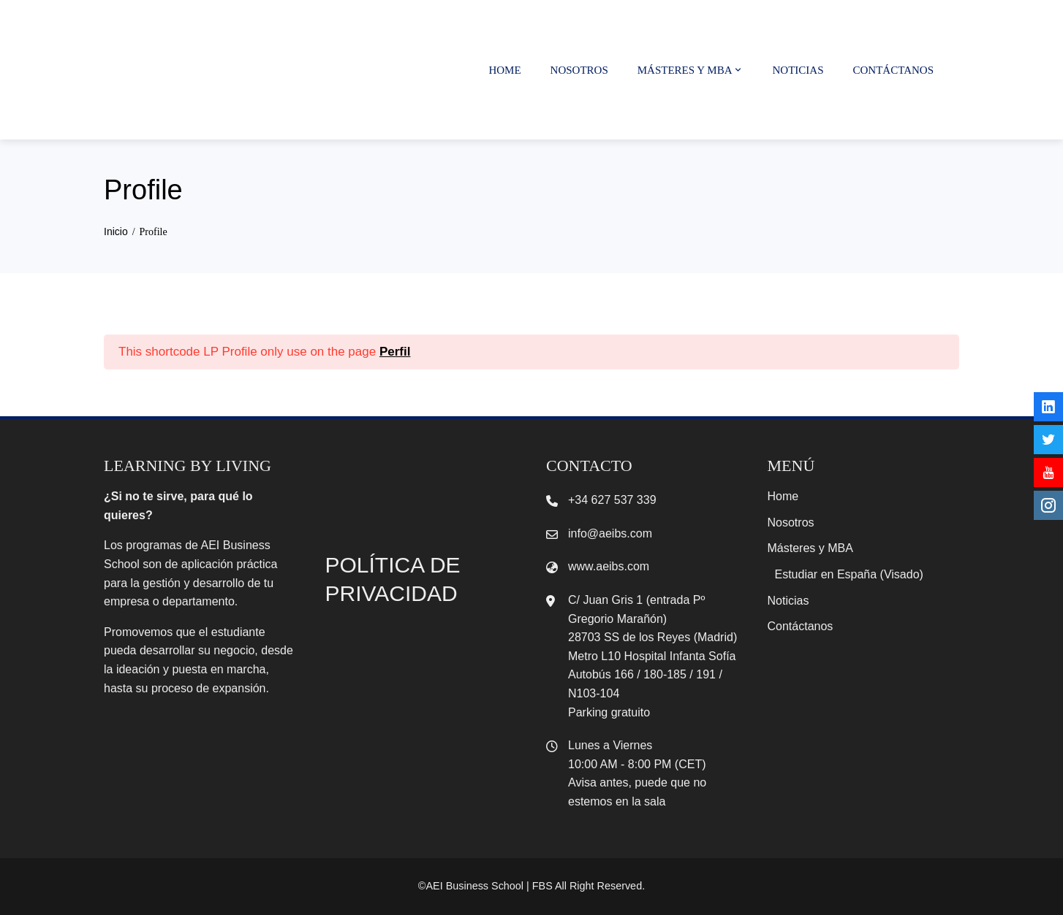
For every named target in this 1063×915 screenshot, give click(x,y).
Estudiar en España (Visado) (849, 574)
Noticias (798, 70)
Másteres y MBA (691, 70)
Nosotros (579, 70)
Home (504, 70)
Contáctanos (893, 70)
